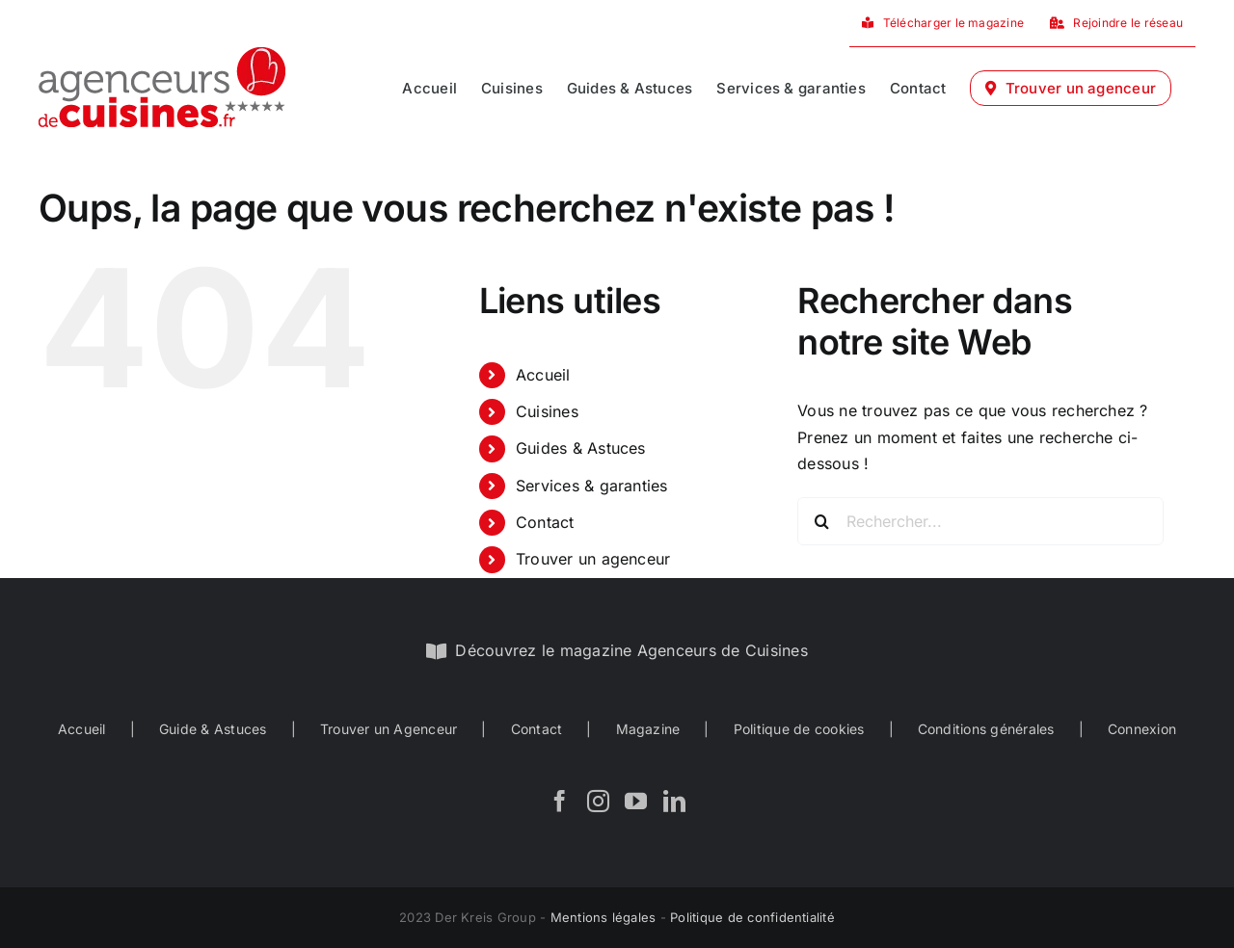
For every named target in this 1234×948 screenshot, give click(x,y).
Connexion (1142, 729)
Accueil (543, 374)
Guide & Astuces (213, 729)
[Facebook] (560, 801)
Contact (545, 522)
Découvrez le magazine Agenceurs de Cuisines (631, 650)
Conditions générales (986, 729)
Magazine (648, 729)
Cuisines (547, 411)
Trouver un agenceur (593, 558)
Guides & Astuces (581, 448)
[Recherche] (821, 521)
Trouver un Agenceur (389, 729)
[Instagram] (598, 801)
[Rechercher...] (980, 521)
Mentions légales (603, 917)
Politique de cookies (799, 729)
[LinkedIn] (674, 801)
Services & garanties (592, 485)
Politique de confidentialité (752, 917)
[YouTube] (636, 801)
